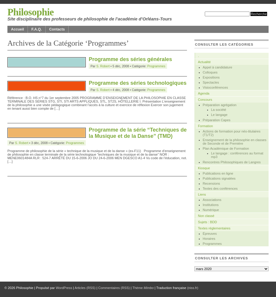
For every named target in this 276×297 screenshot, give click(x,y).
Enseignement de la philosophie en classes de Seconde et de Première (235, 141)
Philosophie (30, 12)
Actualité (204, 62)
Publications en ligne (218, 173)
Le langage (219, 114)
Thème (143, 288)
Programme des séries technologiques (137, 83)
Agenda (204, 93)
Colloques (210, 72)
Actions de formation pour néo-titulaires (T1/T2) (232, 133)
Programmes (156, 66)
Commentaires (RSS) (114, 288)
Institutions (210, 205)
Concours (205, 99)
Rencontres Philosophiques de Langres (232, 162)
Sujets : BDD (207, 222)
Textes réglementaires (214, 228)
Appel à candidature (217, 67)
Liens (202, 194)
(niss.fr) (192, 288)
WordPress (64, 288)
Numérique (211, 210)
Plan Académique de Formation (226, 148)
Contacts (57, 29)
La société (218, 109)
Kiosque (204, 168)
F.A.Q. (36, 29)
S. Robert (103, 66)
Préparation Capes (216, 120)
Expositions (211, 77)
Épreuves (210, 233)
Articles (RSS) (85, 288)
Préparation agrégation (220, 105)
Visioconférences (215, 87)
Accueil (17, 29)
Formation (205, 126)
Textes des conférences (220, 188)
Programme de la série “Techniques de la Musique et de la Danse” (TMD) (138, 133)
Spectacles (211, 82)
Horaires (209, 238)
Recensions (211, 183)
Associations (212, 200)
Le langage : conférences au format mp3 (237, 155)
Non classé (206, 216)
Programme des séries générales (130, 59)
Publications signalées (219, 178)
